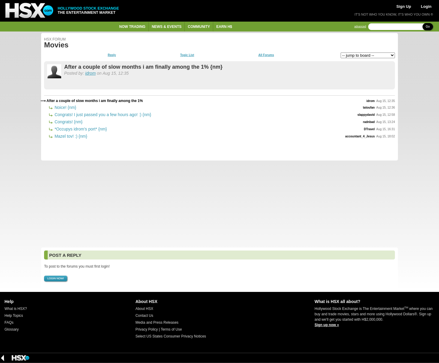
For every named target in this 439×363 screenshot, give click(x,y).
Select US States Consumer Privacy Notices (171, 336)
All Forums (266, 55)
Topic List (187, 55)
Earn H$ (224, 27)
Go (428, 26)
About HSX (144, 309)
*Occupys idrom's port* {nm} (80, 129)
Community (199, 27)
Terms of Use (171, 329)
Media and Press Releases (157, 322)
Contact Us (144, 316)
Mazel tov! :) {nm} (70, 136)
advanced (360, 26)
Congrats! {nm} (67, 121)
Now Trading (132, 27)
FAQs (8, 322)
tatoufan (369, 107)
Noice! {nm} (64, 107)
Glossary (11, 329)
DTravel (369, 129)
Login (426, 6)
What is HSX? (15, 309)
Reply (112, 55)
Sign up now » (327, 325)
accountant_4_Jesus (360, 136)
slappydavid (366, 114)
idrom (90, 73)
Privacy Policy (147, 329)
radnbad (369, 122)
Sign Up (403, 6)
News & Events (166, 27)
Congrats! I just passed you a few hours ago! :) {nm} (102, 114)
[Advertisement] (219, 204)
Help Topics (13, 316)
